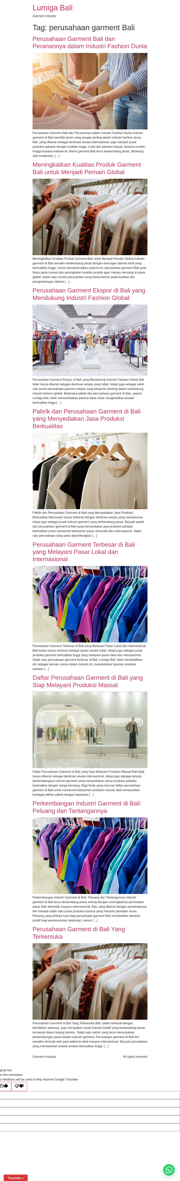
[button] (169, 1170)
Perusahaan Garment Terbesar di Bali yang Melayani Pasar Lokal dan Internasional (84, 552)
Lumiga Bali (53, 7)
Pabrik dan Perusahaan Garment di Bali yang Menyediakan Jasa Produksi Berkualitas (87, 418)
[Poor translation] (19, 1086)
